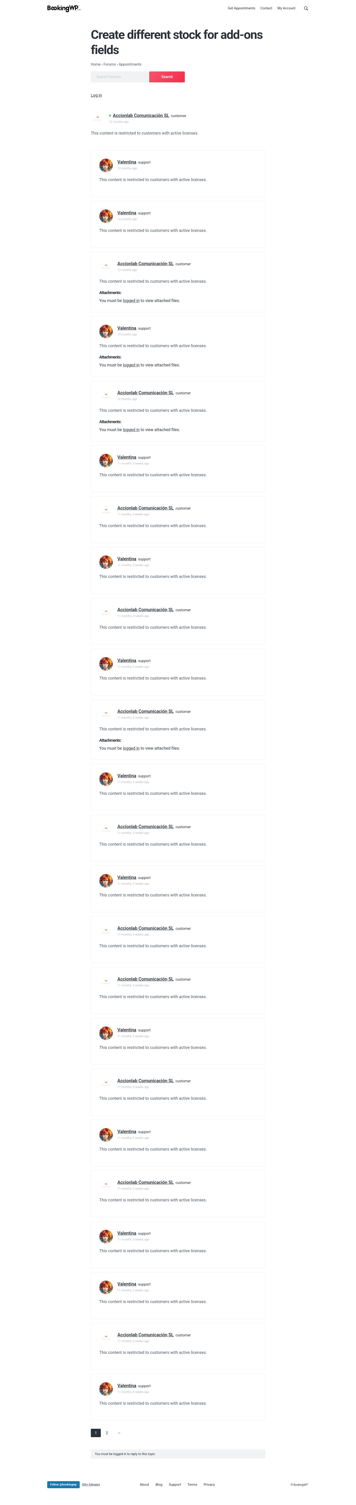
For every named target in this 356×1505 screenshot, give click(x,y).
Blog (156, 1483)
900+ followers (91, 1483)
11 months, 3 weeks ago (133, 563)
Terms (187, 1483)
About (143, 1483)
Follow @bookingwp (63, 1483)
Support (171, 1483)
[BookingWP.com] (64, 9)
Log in (96, 93)
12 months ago (119, 120)
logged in (131, 299)
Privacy (202, 1483)
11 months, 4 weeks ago (133, 462)
